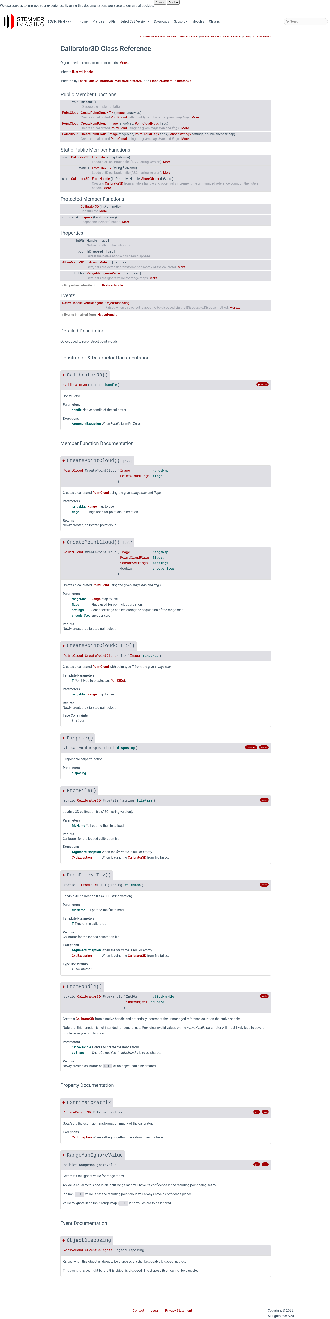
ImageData (25, 466)
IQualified (24, 516)
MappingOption (28, 964)
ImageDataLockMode (32, 958)
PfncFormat (26, 996)
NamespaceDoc (28, 617)
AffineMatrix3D (28, 289)
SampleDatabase (29, 238)
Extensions (25, 150)
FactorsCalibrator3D (31, 428)
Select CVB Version (135, 21)
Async (22, 112)
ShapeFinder (26, 245)
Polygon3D (25, 737)
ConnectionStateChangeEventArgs (41, 346)
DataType (24, 377)
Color (21, 131)
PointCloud (25, 724)
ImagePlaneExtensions (33, 491)
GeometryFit (26, 447)
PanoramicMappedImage (35, 630)
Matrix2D (24, 586)
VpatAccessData (29, 870)
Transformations (29, 851)
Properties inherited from (123, 285)
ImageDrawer (27, 472)
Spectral (23, 257)
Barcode (23, 118)
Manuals (98, 21)
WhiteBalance (27, 876)
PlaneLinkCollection (31, 668)
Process (23, 743)
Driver (21, 144)
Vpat (21, 863)
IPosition (23, 510)
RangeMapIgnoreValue (134, 273)
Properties (25, 226)
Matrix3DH (25, 598)
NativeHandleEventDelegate (36, 1091)
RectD (22, 769)
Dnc (20, 137)
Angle (21, 301)
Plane (21, 649)
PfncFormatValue (29, 636)
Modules (198, 21)
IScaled (23, 529)
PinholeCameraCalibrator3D (36, 642)
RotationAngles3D (30, 794)
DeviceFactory (27, 409)
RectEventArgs (27, 775)
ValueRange (26, 857)
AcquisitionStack (29, 895)
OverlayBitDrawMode (32, 983)
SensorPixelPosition (31, 1027)
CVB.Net (10, 36)
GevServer (24, 188)
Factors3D (25, 421)
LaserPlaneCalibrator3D (33, 541)
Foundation (25, 163)
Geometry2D (26, 175)
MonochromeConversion (34, 971)
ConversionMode (29, 920)
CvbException (27, 371)
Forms (22, 156)
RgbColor (24, 788)
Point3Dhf (24, 718)
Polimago (24, 219)
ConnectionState (29, 914)
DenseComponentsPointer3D (37, 390)
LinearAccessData (30, 560)
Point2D (23, 674)
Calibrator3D (26, 327)
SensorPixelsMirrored (32, 1034)
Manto (22, 194)
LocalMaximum (28, 573)
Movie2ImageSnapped (33, 1072)
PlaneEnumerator (29, 661)
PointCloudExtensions (32, 731)
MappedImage (27, 579)
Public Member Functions (183, 36)
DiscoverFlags (27, 939)
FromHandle (132, 179)
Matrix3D (24, 592)
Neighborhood (27, 977)
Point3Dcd (25, 687)
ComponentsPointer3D (33, 333)
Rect (21, 762)
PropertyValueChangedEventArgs (40, 750)
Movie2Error (26, 1065)
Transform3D (26, 844)
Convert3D (25, 352)
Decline (173, 2)
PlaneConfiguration (30, 655)
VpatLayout (25, 1053)
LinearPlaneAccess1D (32, 567)
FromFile (129, 157)
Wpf (20, 276)
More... (155, 63)
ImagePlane (26, 478)
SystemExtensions (30, 838)
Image (22, 459)
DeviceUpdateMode (31, 933)
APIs (112, 21)
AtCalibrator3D (27, 320)
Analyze (23, 295)
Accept (160, 2)
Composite (25, 339)
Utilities (23, 264)
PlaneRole (24, 1009)
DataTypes (25, 384)
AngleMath (25, 308)
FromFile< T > (133, 168)
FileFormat (25, 945)
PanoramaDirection (31, 990)
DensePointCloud (29, 396)
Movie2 (23, 213)
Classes (214, 21)
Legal (155, 1310)
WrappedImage (28, 889)
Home (83, 21)
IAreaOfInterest (28, 453)
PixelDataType (27, 1002)
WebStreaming (27, 270)
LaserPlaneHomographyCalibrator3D (42, 548)
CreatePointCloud (125, 123)
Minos (22, 207)
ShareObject (181, 179)
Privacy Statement (178, 1310)
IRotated (23, 522)
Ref (20, 781)
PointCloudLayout (30, 1021)
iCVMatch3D (19, 93)
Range (22, 756)
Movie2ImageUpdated (32, 1078)
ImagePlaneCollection (32, 485)
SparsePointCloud (30, 832)
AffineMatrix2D (28, 283)
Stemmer (17, 99)
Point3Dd (24, 699)
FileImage (24, 440)
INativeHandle (27, 503)
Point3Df (23, 705)
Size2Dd (23, 819)
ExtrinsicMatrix (129, 262)
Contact (138, 1310)
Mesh (21, 611)
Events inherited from (120, 315)
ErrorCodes (25, 415)
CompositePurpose (31, 907)
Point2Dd (24, 680)
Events (277, 36)
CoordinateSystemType (33, 926)
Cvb (16, 106)
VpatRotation (26, 1059)
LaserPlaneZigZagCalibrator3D (38, 554)
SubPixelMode (27, 1040)
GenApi (22, 169)
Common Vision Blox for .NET (28, 80)
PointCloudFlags (29, 1015)
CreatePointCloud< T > (128, 113)
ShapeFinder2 (27, 251)
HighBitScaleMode (30, 952)
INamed (23, 497)
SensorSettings (28, 806)
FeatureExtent (27, 434)
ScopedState (26, 800)
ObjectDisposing (148, 303)
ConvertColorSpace (31, 358)
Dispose (117, 217)
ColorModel (25, 901)
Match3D (24, 200)
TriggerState (26, 1046)
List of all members (292, 36)
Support (180, 21)
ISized (22, 535)
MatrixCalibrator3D (30, 604)
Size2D (22, 813)
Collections (25, 125)
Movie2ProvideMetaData (34, 1084)
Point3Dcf (24, 693)
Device (22, 402)
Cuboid (22, 365)
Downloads (161, 21)
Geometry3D (26, 181)
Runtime (23, 232)
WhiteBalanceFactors (32, 882)
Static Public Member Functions (214, 36)
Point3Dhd (25, 712)
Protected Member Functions (246, 36)
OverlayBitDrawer (29, 623)
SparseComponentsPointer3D (38, 825)
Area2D (23, 314)
